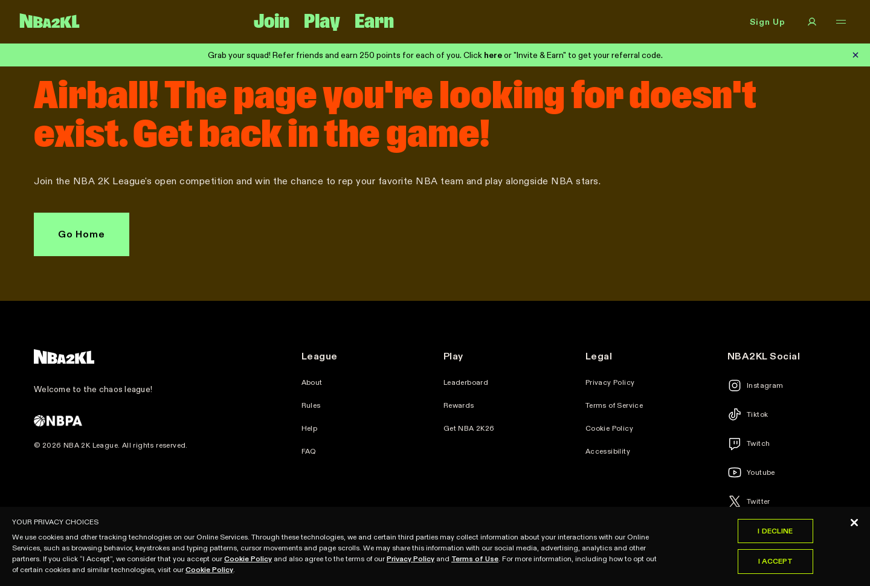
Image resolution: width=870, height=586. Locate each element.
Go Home (81, 234)
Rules (311, 405)
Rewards (458, 405)
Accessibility (607, 451)
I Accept (775, 565)
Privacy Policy (610, 382)
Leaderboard (465, 382)
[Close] (854, 526)
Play (322, 21)
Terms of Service (614, 405)
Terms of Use (474, 562)
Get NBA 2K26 (469, 428)
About (312, 382)
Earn (374, 21)
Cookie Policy (609, 428)
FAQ (309, 451)
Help (309, 428)
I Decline (775, 534)
